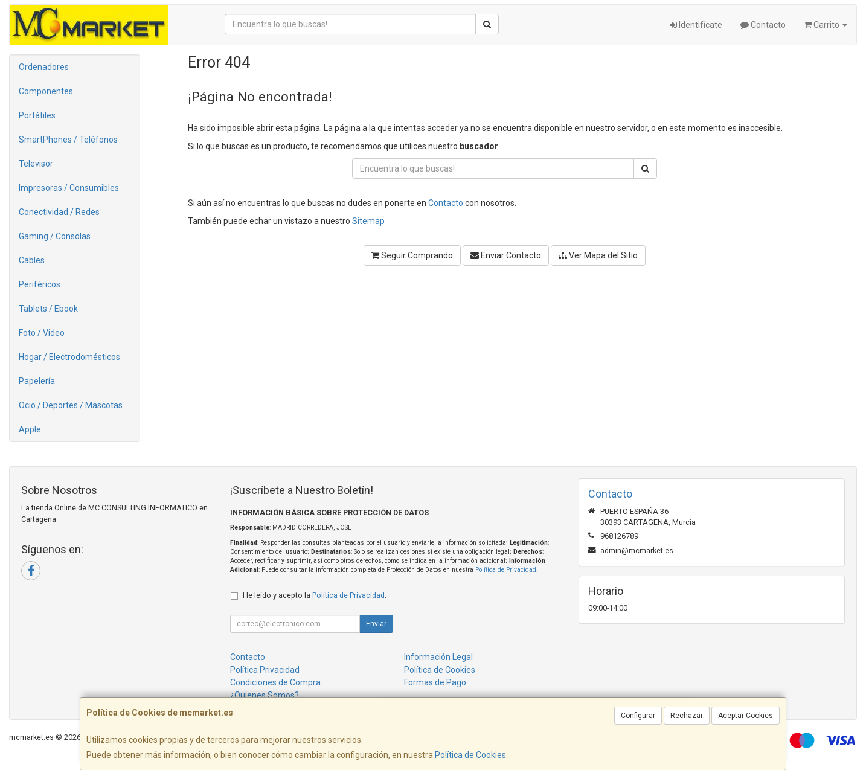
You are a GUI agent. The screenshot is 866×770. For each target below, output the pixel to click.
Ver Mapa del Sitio (598, 255)
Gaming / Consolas (55, 236)
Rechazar (686, 715)
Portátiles (37, 115)
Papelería (37, 381)
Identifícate (696, 25)
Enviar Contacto (505, 255)
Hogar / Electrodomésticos (69, 357)
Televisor (36, 163)
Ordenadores (44, 67)
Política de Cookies (470, 755)
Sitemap (368, 221)
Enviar (376, 624)
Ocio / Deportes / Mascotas (71, 405)
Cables (32, 260)
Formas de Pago (435, 682)
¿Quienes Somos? (264, 695)
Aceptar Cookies (745, 715)
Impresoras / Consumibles (69, 188)
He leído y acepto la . (314, 595)
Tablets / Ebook (48, 308)
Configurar (638, 715)
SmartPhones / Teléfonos (68, 139)
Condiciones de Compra (275, 682)
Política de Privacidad (505, 569)
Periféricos (39, 284)
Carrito (825, 25)
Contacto (763, 25)
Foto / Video (42, 333)
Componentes (46, 91)
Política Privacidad (265, 670)
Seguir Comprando (412, 255)
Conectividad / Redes (59, 212)
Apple (30, 429)
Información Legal (438, 657)
